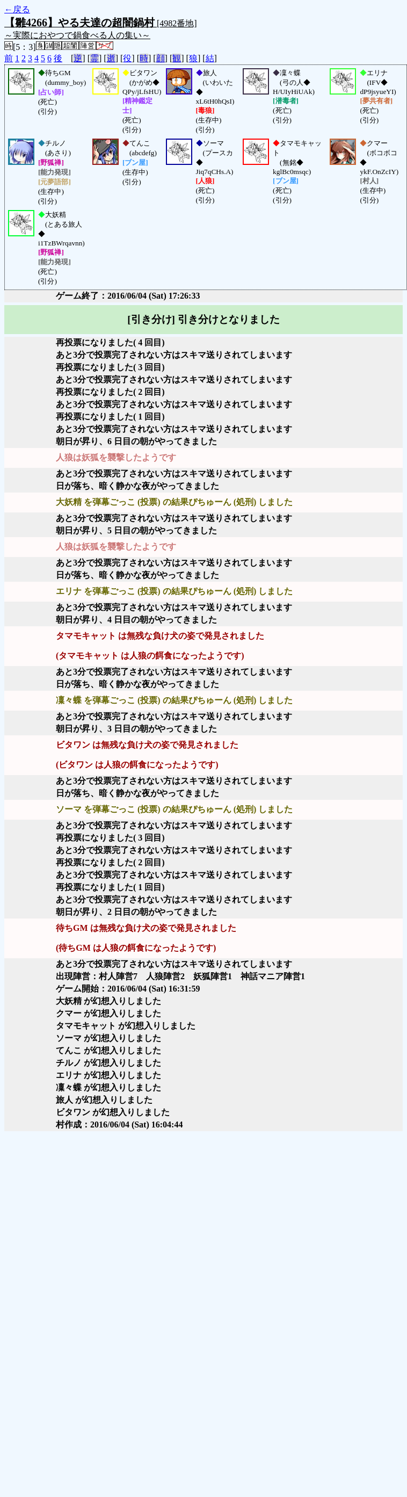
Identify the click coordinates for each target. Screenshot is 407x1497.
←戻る (17, 9)
